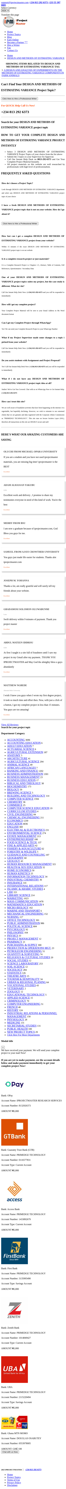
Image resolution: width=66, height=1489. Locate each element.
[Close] (3, 1047)
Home (10, 31)
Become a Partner (17, 42)
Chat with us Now (10, 1452)
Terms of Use (13, 1480)
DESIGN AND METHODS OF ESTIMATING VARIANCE (36, 58)
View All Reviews (9, 724)
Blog (9, 37)
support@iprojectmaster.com (15, 2)
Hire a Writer (13, 45)
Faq (9, 47)
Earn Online (13, 39)
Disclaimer (12, 1485)
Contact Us (12, 50)
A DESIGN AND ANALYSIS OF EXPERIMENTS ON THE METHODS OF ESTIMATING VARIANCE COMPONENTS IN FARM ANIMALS (33, 73)
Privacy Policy (14, 1482)
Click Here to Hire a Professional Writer (19, 99)
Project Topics (14, 34)
